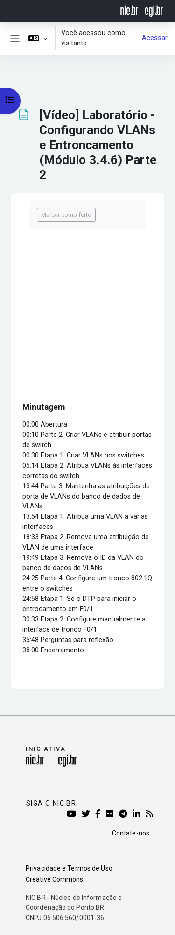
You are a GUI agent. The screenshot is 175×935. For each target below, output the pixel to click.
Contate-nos (130, 833)
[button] (37, 38)
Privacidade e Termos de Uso (69, 868)
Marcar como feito (66, 214)
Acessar (155, 38)
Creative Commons (55, 879)
